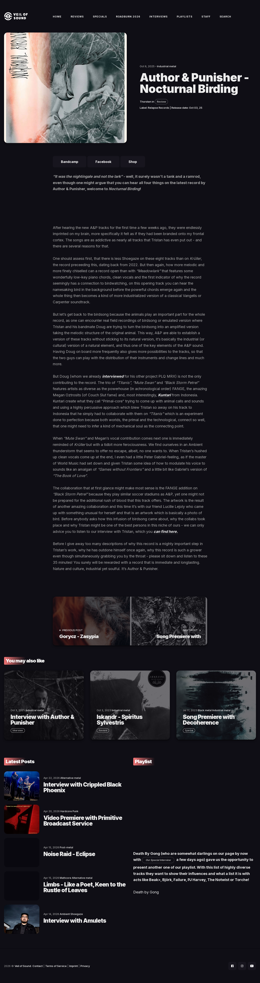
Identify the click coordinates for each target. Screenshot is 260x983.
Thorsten (145, 101)
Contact (37, 966)
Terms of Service (56, 966)
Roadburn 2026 (128, 16)
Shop (133, 162)
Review (161, 101)
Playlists (184, 16)
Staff (206, 16)
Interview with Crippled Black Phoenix (82, 787)
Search (225, 16)
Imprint (73, 966)
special (189, 730)
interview (18, 730)
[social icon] (232, 966)
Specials (100, 16)
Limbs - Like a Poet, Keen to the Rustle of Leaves (84, 887)
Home (57, 16)
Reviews (77, 16)
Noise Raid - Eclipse (69, 854)
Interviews (158, 16)
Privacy (85, 966)
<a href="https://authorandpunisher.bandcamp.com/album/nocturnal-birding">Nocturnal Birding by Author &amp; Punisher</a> (130, 210)
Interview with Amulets (74, 920)
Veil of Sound (23, 966)
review (103, 730)
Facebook (103, 162)
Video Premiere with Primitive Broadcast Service (82, 820)
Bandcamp (69, 162)
